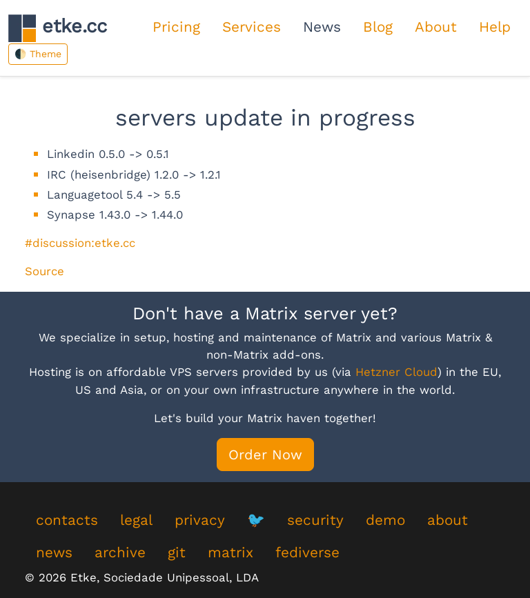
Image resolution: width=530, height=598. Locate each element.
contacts (67, 520)
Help (495, 27)
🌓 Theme (37, 53)
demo (385, 520)
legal (136, 520)
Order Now (265, 454)
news (54, 552)
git (177, 552)
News (322, 27)
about (447, 520)
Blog (378, 27)
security (315, 520)
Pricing (176, 27)
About (436, 27)
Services (251, 27)
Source (44, 271)
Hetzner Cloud (396, 372)
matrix (230, 552)
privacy (200, 520)
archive (120, 552)
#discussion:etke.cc (80, 243)
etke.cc (57, 27)
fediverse (307, 552)
